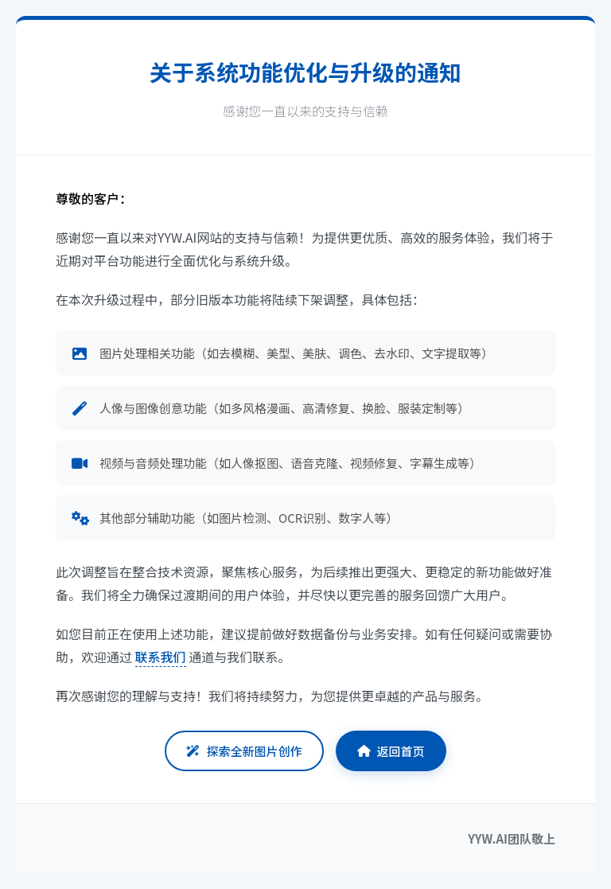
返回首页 (391, 751)
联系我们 (160, 656)
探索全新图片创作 (244, 751)
